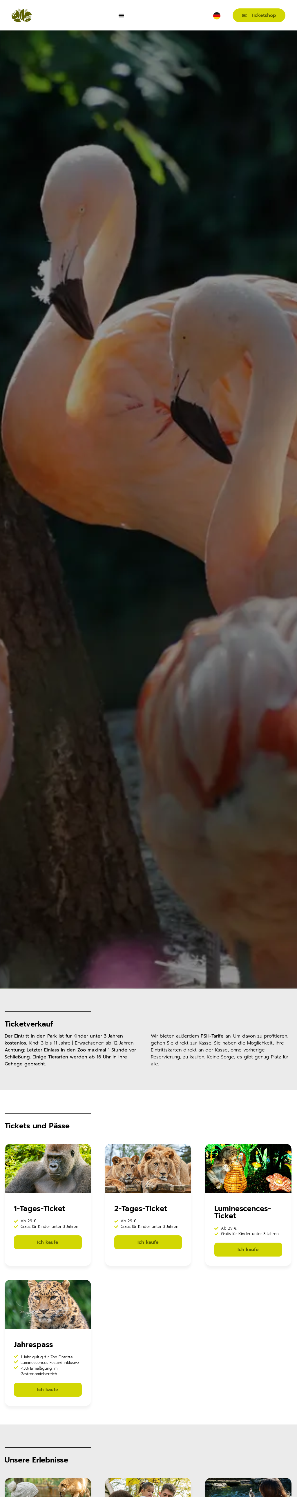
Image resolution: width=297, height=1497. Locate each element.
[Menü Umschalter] (121, 15)
